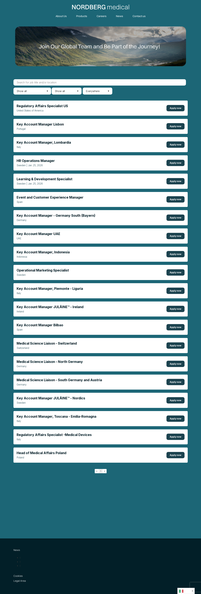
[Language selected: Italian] (186, 591)
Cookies (18, 575)
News (119, 16)
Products (81, 16)
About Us (61, 16)
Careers (101, 16)
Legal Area (19, 580)
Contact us (139, 16)
